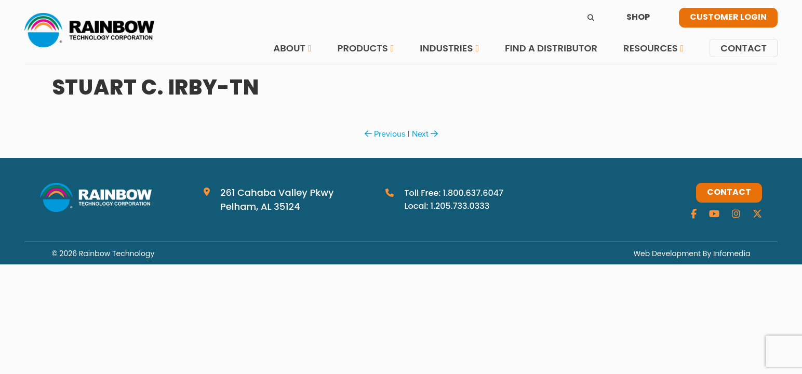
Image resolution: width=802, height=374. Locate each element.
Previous (385, 133)
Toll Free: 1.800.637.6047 (453, 193)
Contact (743, 48)
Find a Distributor (551, 48)
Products (362, 48)
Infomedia (731, 253)
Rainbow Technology (116, 253)
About (289, 48)
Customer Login (728, 17)
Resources (650, 48)
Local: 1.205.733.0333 (446, 206)
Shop (638, 17)
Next (425, 133)
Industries (446, 48)
